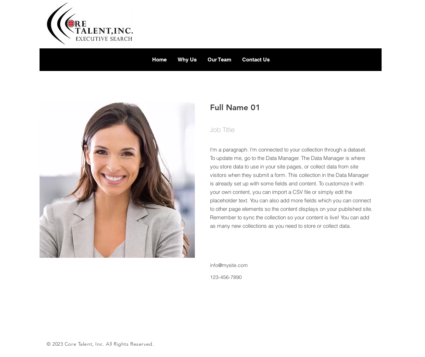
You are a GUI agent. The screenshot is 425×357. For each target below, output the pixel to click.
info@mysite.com (229, 265)
